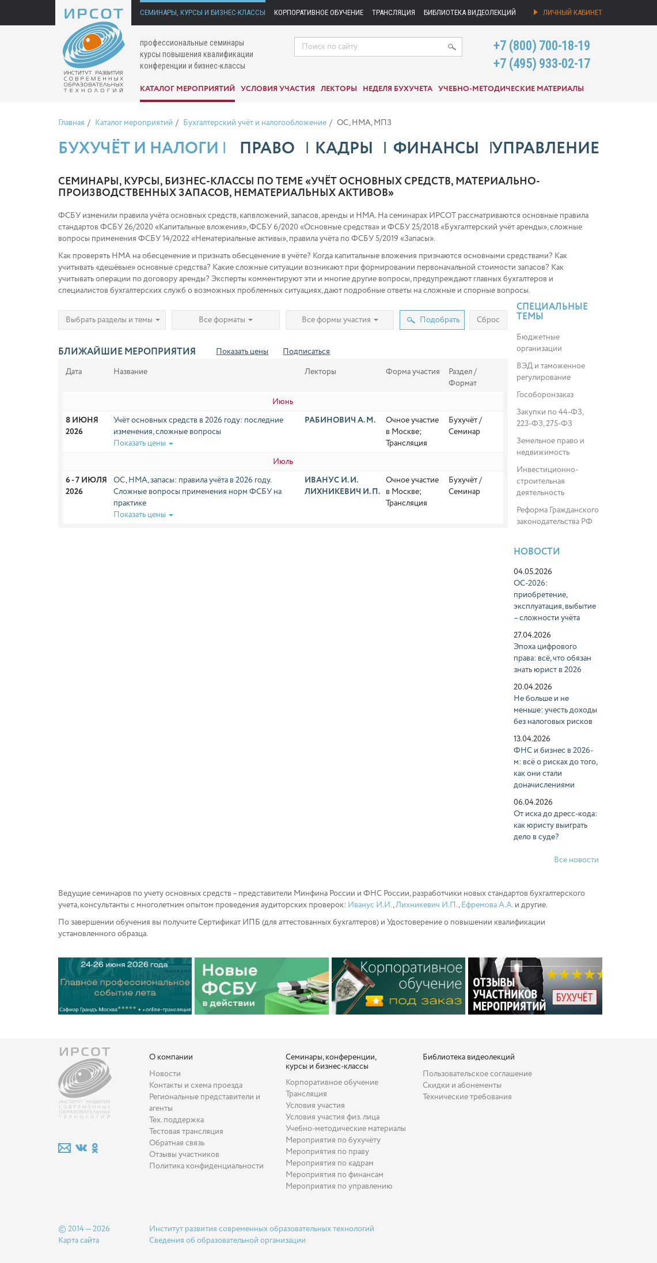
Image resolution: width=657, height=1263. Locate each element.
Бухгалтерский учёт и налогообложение (254, 123)
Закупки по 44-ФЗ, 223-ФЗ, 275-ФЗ (550, 417)
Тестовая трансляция (186, 1131)
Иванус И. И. (331, 480)
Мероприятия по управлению (339, 1186)
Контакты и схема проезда (195, 1085)
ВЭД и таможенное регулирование (551, 371)
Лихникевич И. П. (342, 491)
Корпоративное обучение (318, 12)
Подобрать (433, 320)
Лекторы (339, 89)
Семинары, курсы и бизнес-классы (202, 12)
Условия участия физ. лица (332, 1117)
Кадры (344, 149)
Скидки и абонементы (462, 1085)
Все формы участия (340, 320)
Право (267, 149)
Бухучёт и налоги (138, 149)
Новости (537, 552)
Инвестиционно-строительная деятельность (547, 481)
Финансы (436, 149)
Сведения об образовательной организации (227, 1240)
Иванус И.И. (370, 905)
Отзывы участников (184, 1154)
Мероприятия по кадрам (330, 1163)
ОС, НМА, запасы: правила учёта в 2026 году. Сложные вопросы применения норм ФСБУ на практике (197, 491)
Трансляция (393, 12)
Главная (71, 123)
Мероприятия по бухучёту (333, 1140)
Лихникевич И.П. (427, 905)
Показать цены (242, 351)
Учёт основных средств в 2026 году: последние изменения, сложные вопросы (198, 426)
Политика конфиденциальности (206, 1166)
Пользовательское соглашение (477, 1074)
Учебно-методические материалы (511, 89)
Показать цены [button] (143, 443)
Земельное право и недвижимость (550, 446)
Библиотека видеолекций (470, 12)
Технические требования (467, 1097)
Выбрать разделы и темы (113, 320)
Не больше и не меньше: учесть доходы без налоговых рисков (555, 710)
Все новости (576, 860)
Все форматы (226, 320)
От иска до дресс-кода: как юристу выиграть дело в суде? (555, 825)
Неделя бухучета (397, 89)
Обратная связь (176, 1143)
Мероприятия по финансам (334, 1175)
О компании (171, 1057)
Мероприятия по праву (327, 1152)
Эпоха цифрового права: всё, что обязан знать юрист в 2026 (552, 658)
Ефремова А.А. (487, 905)
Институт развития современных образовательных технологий (261, 1229)
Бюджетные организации (539, 343)
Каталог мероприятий (187, 89)
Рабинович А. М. (340, 420)
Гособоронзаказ (545, 395)
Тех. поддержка (176, 1120)
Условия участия (278, 89)
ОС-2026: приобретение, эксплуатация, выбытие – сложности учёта (555, 601)
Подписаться (306, 351)
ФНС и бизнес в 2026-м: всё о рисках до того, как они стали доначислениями (555, 768)
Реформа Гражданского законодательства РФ (558, 515)
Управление (545, 149)
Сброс (488, 320)
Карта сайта (78, 1240)
